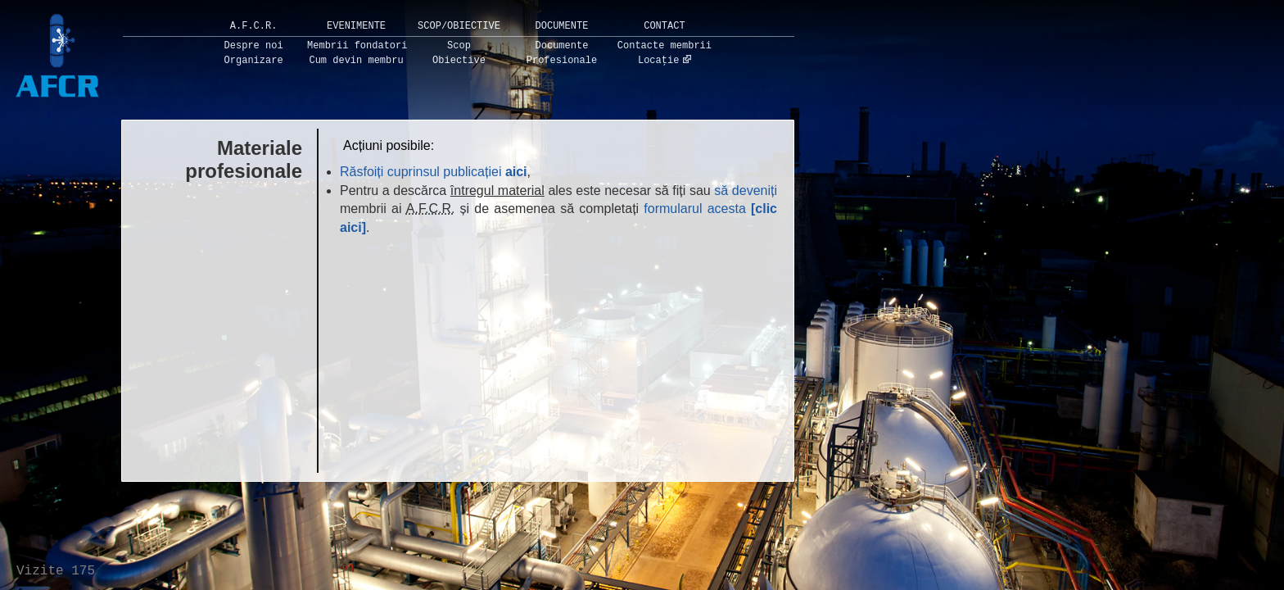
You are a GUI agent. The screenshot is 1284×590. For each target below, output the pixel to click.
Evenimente (356, 26)
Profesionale (562, 60)
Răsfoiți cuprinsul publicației (433, 172)
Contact (664, 26)
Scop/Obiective (459, 26)
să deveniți (745, 190)
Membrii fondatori (357, 46)
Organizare (253, 60)
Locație (658, 60)
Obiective (459, 60)
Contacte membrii (664, 46)
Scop (459, 46)
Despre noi (253, 46)
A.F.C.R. (254, 26)
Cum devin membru (356, 60)
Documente (562, 26)
